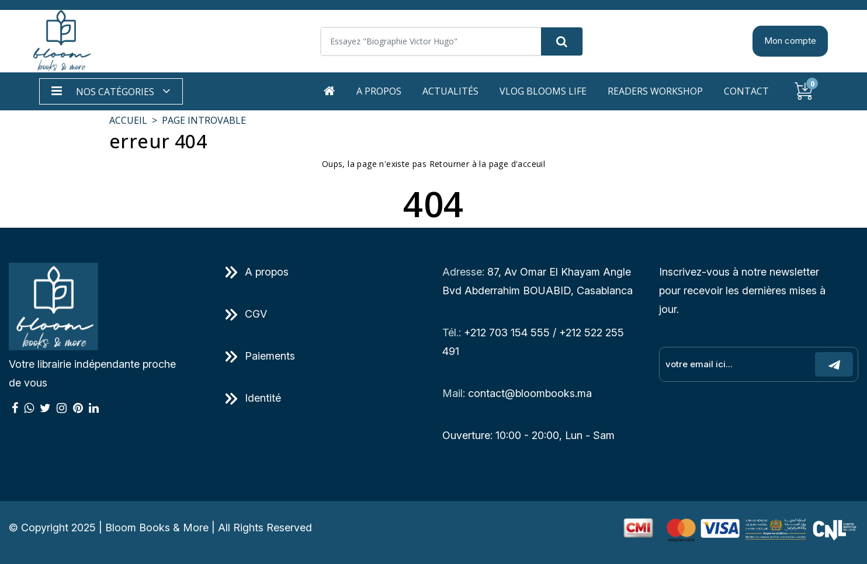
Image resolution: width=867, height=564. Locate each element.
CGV (246, 314)
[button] (111, 91)
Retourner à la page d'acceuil (487, 163)
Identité (253, 398)
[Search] (451, 41)
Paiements (260, 356)
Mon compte (790, 40)
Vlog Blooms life (543, 91)
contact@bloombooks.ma (530, 393)
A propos (378, 91)
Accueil (128, 120)
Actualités (450, 91)
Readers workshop (655, 91)
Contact (746, 91)
